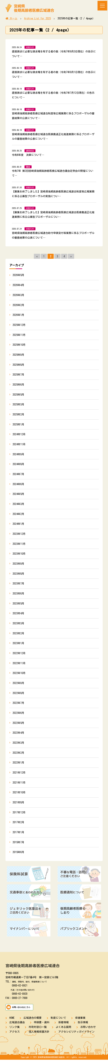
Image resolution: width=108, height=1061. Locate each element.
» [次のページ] (71, 256)
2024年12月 (19, 434)
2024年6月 (18, 484)
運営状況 (30, 151)
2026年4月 (18, 285)
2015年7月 (18, 843)
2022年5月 (18, 723)
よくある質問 (63, 1028)
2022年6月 (18, 714)
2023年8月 (18, 574)
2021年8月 (18, 803)
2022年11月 (19, 664)
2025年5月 (18, 394)
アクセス (14, 1032)
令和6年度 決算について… (28, 155)
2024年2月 (18, 514)
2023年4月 (18, 614)
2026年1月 (18, 315)
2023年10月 (19, 554)
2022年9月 (18, 684)
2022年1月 (18, 763)
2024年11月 (19, 444)
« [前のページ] (37, 256)
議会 (28, 167)
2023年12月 (19, 534)
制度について (58, 1019)
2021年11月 (19, 783)
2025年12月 (19, 325)
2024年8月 (18, 464)
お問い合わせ (88, 1028)
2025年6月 (18, 384)
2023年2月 (18, 634)
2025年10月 (19, 345)
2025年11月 (19, 335)
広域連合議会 (17, 1023)
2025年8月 (18, 365)
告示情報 (83, 1023)
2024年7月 (18, 474)
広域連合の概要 (33, 1019)
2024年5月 (18, 494)
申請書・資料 (41, 1023)
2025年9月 (18, 355)
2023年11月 (19, 544)
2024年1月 (18, 524)
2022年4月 (18, 733)
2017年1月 (18, 833)
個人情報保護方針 (39, 1032)
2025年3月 (18, 404)
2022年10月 (19, 674)
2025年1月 (18, 424)
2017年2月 (18, 823)
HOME (12, 1019)
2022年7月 (18, 704)
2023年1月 (18, 644)
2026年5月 (18, 275)
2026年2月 (18, 305)
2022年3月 (18, 743)
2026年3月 (18, 295)
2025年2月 (18, 414)
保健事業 (80, 1019)
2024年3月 (18, 504)
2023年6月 (18, 594)
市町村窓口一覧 (38, 1028)
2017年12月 (19, 813)
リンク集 (14, 1028)
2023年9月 (18, 564)
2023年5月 (18, 604)
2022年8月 (18, 694)
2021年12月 (19, 773)
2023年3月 (18, 624)
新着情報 (63, 1023)
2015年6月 (18, 853)
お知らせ (30, 47)
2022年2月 (18, 753)
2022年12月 (19, 654)
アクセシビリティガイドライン (76, 1032)
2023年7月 (18, 584)
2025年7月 (18, 374)
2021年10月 (19, 793)
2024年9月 (18, 454)
